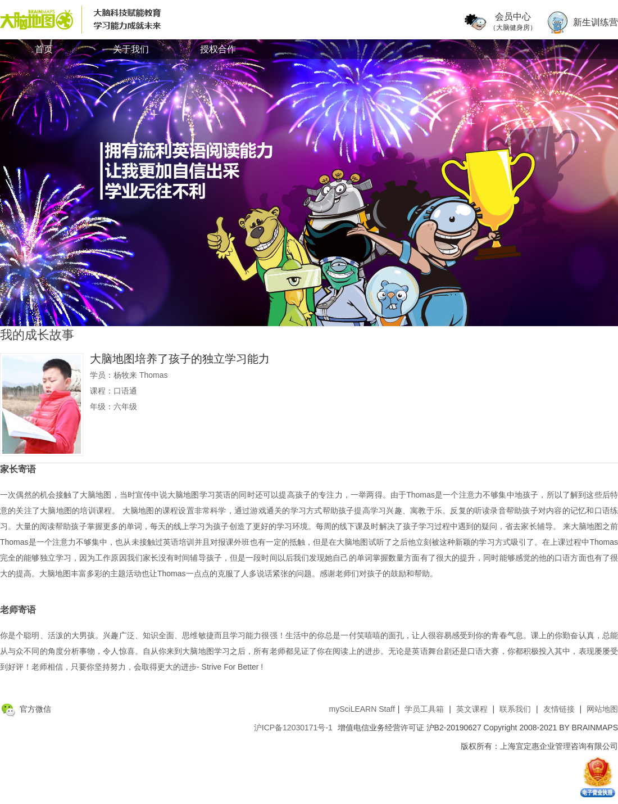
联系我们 (515, 708)
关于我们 (131, 49)
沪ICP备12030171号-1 (293, 727)
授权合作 (218, 49)
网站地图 (602, 708)
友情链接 (559, 708)
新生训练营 (595, 22)
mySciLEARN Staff (362, 708)
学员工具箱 (424, 708)
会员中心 (513, 22)
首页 (44, 49)
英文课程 (472, 708)
